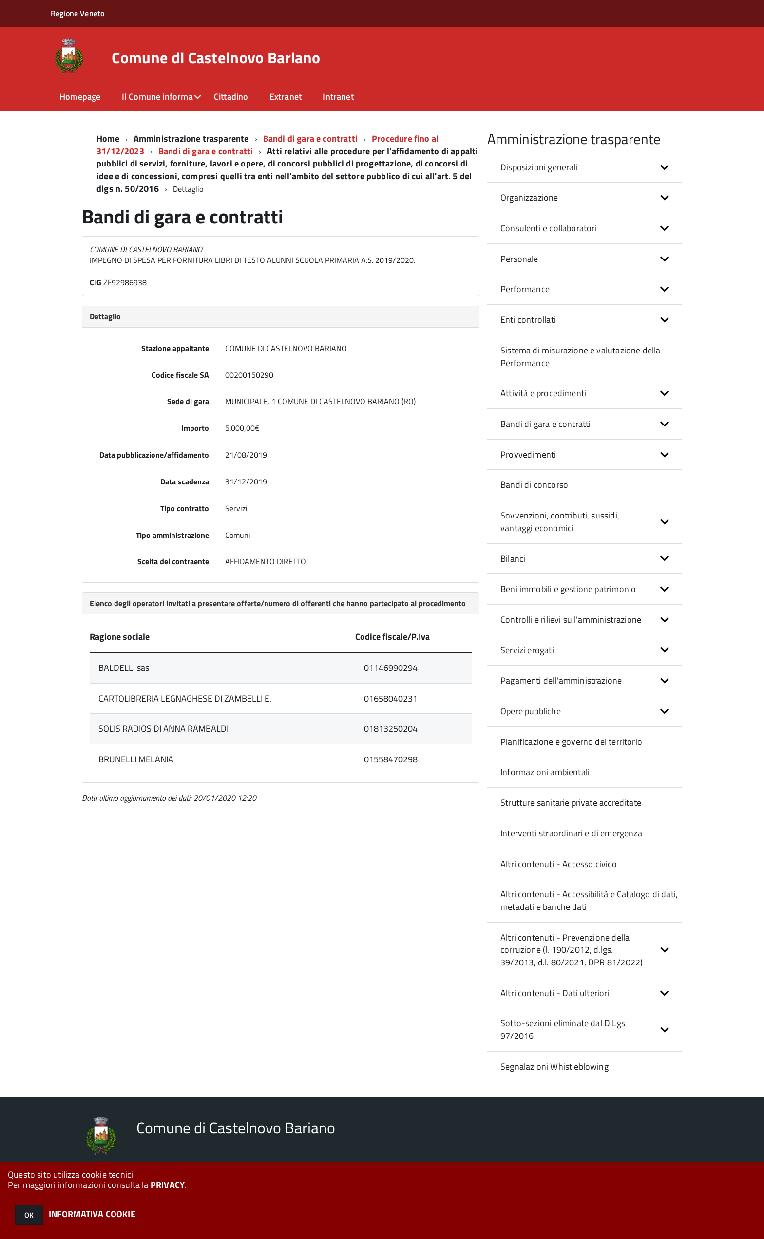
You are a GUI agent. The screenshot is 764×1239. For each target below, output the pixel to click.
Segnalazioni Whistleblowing (554, 1066)
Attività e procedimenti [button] (543, 393)
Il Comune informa (157, 96)
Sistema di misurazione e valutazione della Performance (580, 357)
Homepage (79, 96)
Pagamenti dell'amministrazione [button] (561, 680)
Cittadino (231, 96)
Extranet (285, 96)
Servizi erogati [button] (527, 650)
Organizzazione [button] (529, 197)
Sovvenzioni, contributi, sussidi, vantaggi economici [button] (559, 522)
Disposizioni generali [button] (539, 167)
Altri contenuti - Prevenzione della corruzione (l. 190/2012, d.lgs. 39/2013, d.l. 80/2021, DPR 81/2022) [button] (571, 950)
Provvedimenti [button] (528, 454)
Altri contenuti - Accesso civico (558, 863)
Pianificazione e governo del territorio (571, 741)
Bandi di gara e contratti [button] (545, 423)
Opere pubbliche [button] (530, 711)
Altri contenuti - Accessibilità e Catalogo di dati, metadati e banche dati (589, 900)
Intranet (338, 96)
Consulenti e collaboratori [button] (548, 228)
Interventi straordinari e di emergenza (571, 833)
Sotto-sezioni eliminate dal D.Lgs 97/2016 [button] (562, 1029)
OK (29, 1215)
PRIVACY (168, 1184)
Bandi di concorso (534, 484)
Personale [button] (519, 258)
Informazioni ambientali (545, 771)
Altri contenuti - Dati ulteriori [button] (555, 992)
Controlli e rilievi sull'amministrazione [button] (570, 619)
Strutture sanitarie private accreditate (570, 802)
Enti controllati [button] (528, 319)
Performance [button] (525, 289)
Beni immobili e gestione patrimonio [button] (568, 588)
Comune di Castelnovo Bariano (216, 57)
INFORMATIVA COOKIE (92, 1214)
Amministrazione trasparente (191, 138)
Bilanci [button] (512, 558)
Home (107, 138)
